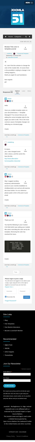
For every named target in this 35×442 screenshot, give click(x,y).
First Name (6, 380)
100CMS (7, 350)
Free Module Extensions (12, 329)
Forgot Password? (10, 302)
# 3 (7, 207)
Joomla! (9, 418)
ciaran (9, 98)
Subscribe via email (12, 57)
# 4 (7, 268)
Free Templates (9, 326)
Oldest (29, 91)
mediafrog (9, 53)
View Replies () (25, 41)
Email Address (7, 374)
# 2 (7, 168)
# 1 (7, 137)
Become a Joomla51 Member (14, 332)
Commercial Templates (23, 53)
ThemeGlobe (9, 357)
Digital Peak (8, 347)
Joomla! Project (20, 413)
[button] (29, 3)
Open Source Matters (10, 423)
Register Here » (9, 289)
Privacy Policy (10, 438)
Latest (23, 91)
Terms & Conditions (22, 438)
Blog (6, 322)
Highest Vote (17, 92)
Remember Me (11, 298)
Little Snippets (9, 354)
